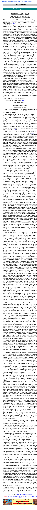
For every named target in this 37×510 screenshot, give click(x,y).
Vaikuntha (7, 381)
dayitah (25, 212)
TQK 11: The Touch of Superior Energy (14, 496)
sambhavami (17, 107)
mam (10, 276)
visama (22, 17)
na (11, 13)
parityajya (5, 276)
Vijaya (4, 380)
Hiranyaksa (16, 377)
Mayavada (5, 250)
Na (17, 219)
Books (9, 1)
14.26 (14, 129)
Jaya (34, 378)
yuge (22, 107)
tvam (27, 282)
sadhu (26, 122)
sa (32, 128)
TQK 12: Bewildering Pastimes (27, 1)
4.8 (23, 100)
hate (28, 227)
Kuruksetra (33, 84)
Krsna (24, 151)
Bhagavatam (9, 23)
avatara (19, 332)
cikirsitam (27, 13)
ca (15, 17)
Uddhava (24, 205)
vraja (21, 276)
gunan (27, 134)
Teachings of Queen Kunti (15, 1)
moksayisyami (6, 284)
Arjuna (25, 480)
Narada (11, 461)
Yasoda (28, 473)
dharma (15, 105)
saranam (17, 276)
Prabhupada (4, 1)
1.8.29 (13, 23)
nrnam (21, 14)
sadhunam (23, 102)
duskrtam (23, 104)
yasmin (18, 17)
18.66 (27, 276)
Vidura (33, 205)
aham (23, 282)
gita (20, 100)
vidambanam (26, 14)
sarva (30, 275)
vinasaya (17, 104)
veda (13, 13)
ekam (13, 276)
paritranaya (17, 102)
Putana (33, 187)
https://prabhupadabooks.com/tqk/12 (24, 494)
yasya (14, 16)
